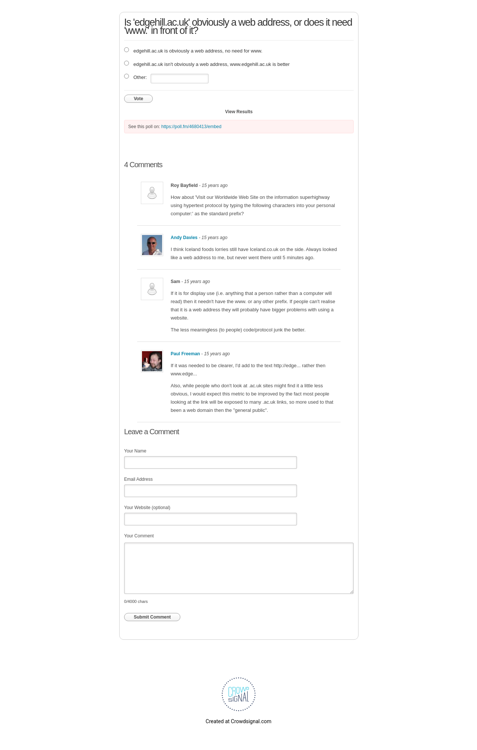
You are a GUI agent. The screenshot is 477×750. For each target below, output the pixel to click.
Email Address (138, 479)
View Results (239, 111)
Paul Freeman (185, 353)
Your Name (135, 451)
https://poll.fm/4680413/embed (191, 126)
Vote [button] (138, 98)
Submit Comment (152, 617)
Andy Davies (184, 237)
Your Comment (139, 535)
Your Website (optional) (147, 507)
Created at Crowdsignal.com (238, 721)
